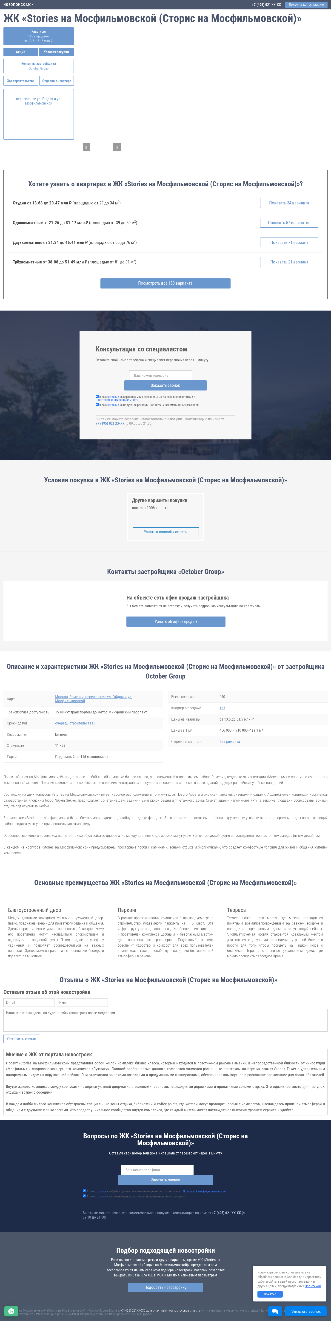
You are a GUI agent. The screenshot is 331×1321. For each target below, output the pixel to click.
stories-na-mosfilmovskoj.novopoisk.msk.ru (173, 1294)
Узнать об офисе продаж (164, 615)
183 (222, 702)
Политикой (313, 1286)
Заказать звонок (202, 379)
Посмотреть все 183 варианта (166, 288)
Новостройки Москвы (60, 1307)
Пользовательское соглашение (192, 1311)
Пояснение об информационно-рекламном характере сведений (45, 1315)
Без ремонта (230, 735)
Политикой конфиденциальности (117, 394)
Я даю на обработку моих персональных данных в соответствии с (145, 392)
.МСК (18, 5)
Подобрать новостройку (165, 1271)
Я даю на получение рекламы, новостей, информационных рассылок (149, 399)
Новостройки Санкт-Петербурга (24, 1307)
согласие (113, 391)
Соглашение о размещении (231, 1311)
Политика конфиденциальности (108, 1315)
